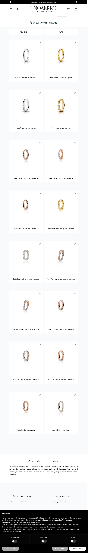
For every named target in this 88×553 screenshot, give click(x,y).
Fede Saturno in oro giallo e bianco (61, 228)
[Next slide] (77, 2)
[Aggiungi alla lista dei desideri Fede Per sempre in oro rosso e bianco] (75, 244)
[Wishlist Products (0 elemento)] (68, 9)
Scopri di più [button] (10, 548)
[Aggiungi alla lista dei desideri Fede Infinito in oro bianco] (75, 395)
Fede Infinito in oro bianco (61, 430)
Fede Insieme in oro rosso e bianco (26, 329)
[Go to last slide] (10, 2)
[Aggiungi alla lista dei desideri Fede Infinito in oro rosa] (40, 395)
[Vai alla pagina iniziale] (43, 9)
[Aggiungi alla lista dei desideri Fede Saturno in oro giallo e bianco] (75, 193)
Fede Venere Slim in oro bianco (26, 77)
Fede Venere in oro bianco (26, 128)
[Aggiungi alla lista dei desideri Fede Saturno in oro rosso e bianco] (40, 244)
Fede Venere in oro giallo (61, 128)
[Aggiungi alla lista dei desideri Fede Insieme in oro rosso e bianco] (40, 294)
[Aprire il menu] (11, 9)
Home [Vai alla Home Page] (22, 16)
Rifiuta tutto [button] (59, 548)
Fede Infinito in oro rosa (26, 430)
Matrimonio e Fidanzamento (33, 16)
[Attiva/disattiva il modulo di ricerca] (19, 9)
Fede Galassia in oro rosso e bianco (61, 329)
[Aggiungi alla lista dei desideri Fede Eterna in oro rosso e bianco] (40, 143)
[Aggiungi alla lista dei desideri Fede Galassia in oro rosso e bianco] (75, 294)
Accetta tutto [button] (77, 548)
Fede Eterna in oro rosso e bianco (26, 178)
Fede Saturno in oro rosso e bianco (26, 279)
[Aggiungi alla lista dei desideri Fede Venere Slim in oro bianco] (40, 42)
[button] (85, 514)
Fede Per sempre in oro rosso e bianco (61, 279)
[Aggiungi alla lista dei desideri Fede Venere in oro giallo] (75, 93)
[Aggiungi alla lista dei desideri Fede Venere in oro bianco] (40, 93)
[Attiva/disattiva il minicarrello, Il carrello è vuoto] (76, 9)
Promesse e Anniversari (48, 16)
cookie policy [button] (35, 522)
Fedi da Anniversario (62, 16)
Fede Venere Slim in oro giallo (61, 77)
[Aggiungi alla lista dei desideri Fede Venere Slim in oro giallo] (75, 42)
